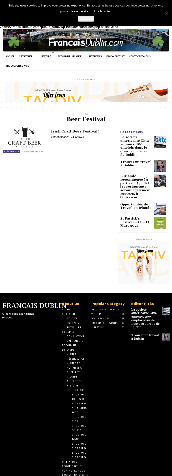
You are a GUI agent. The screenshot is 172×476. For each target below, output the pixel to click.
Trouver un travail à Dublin (134, 156)
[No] (166, 13)
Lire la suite (102, 11)
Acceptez (86, 18)
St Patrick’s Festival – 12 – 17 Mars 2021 (135, 206)
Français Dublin (60, 136)
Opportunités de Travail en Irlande (133, 191)
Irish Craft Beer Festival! (78, 130)
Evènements (11, 150)
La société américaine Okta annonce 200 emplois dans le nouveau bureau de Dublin (136, 142)
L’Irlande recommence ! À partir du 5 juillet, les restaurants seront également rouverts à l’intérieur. (136, 176)
